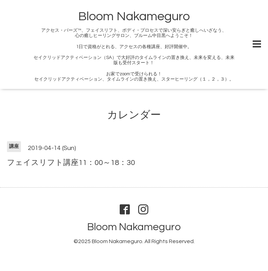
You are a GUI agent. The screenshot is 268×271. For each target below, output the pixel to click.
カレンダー (134, 115)
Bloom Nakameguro (134, 16)
